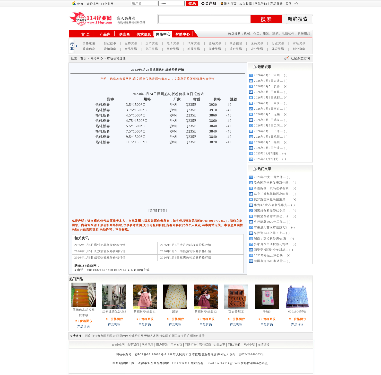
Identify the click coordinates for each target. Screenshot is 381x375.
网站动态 (147, 344)
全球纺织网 (136, 336)
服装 (266, 33)
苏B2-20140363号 (251, 354)
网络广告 (191, 344)
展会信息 (236, 43)
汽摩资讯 (194, 43)
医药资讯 (257, 43)
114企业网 (118, 344)
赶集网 (163, 336)
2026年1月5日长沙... (268, 86)
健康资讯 (215, 49)
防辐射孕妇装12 (206, 311)
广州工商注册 (177, 336)
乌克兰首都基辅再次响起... (273, 194)
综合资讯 (236, 49)
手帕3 (267, 311)
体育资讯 (278, 49)
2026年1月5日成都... (268, 97)
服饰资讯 (131, 43)
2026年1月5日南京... (268, 108)
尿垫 (175, 311)
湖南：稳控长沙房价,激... (271, 238)
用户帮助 (162, 344)
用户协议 (176, 344)
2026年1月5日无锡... (268, 114)
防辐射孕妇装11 (145, 311)
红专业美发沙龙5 (114, 311)
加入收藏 (245, 3)
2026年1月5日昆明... (268, 125)
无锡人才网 (151, 336)
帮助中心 (182, 34)
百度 (88, 336)
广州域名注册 (196, 336)
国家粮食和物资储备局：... (273, 210)
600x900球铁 (297, 311)
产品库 (105, 34)
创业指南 (299, 49)
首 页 (85, 34)
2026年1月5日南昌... (268, 92)
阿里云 (111, 336)
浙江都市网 (99, 336)
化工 (256, 33)
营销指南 (110, 49)
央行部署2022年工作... (270, 221)
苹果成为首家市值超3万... (272, 227)
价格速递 (89, 43)
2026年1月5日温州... (268, 75)
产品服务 (276, 3)
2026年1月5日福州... (268, 142)
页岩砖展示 (236, 311)
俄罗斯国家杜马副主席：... (273, 199)
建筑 (275, 33)
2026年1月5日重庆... (268, 103)
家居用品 (304, 33)
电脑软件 (288, 33)
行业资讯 (278, 43)
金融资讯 (215, 43)
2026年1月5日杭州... (268, 136)
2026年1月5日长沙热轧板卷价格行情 (100, 251)
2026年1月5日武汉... (268, 120)
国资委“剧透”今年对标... (271, 249)
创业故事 (110, 43)
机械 (247, 33)
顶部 (162, 210)
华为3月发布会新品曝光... (272, 205)
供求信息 (144, 34)
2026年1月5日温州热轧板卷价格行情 (100, 245)
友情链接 (263, 344)
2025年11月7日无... (267, 159)
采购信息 (89, 49)
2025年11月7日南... (267, 153)
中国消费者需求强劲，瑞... (273, 216)
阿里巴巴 (122, 336)
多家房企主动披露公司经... (273, 244)
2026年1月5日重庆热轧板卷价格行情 (185, 257)
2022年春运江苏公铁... (270, 255)
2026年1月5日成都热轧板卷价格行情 (100, 257)
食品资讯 (131, 49)
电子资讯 (173, 43)
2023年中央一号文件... (270, 177)
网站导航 (261, 3)
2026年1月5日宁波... (268, 148)
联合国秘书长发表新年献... (273, 182)
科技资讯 (194, 49)
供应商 (124, 34)
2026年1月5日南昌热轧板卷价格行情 (185, 251)
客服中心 (292, 3)
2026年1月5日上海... (268, 131)
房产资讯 (152, 43)
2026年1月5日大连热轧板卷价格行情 (185, 245)
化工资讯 (152, 49)
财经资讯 (299, 43)
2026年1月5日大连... (268, 80)
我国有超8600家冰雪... (270, 261)
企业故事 (219, 344)
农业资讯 (257, 49)
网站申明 (249, 344)
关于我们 (133, 344)
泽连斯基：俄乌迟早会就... (273, 188)
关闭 (153, 210)
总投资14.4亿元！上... (269, 233)
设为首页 (230, 3)
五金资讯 (173, 49)
